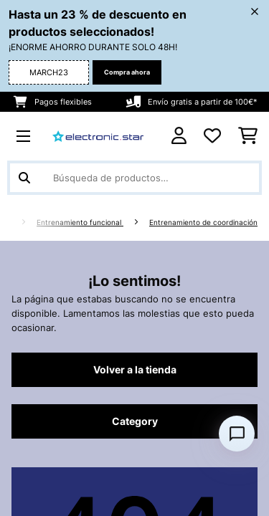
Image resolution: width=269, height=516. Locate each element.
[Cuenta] (179, 135)
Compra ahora (127, 72)
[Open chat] (237, 434)
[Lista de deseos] (212, 136)
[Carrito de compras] (248, 136)
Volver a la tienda (134, 370)
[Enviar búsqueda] (24, 177)
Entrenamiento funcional (80, 222)
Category (135, 421)
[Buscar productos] (134, 178)
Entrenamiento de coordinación (203, 222)
